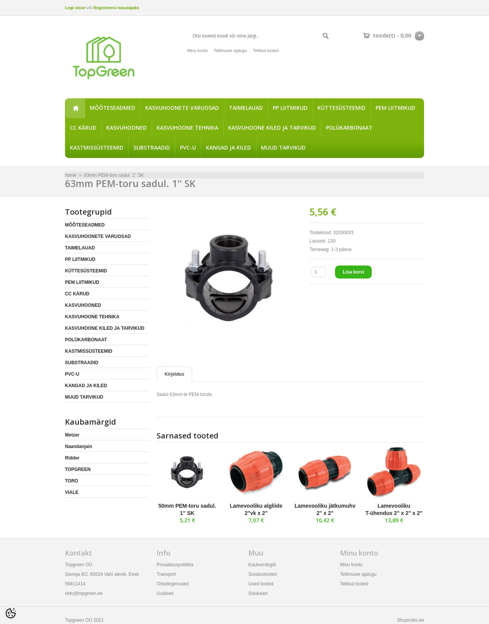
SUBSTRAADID (151, 147)
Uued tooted (260, 584)
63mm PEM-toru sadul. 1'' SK (114, 175)
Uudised (165, 593)
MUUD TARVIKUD (283, 147)
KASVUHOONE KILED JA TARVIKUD (272, 127)
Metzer (72, 435)
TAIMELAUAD (246, 107)
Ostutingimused (172, 584)
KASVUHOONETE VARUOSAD (182, 107)
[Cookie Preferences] (11, 613)
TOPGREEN (78, 469)
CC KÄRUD (83, 127)
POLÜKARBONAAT (349, 127)
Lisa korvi (353, 272)
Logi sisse (75, 7)
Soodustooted (262, 574)
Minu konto (197, 50)
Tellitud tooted (266, 50)
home (75, 108)
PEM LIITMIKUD (395, 107)
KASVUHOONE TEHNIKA (187, 127)
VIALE (71, 492)
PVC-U (188, 147)
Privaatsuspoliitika (175, 564)
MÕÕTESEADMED (112, 107)
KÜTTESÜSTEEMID (341, 107)
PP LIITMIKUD (290, 107)
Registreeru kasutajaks (116, 7)
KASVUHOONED (126, 127)
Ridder (72, 458)
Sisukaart (257, 593)
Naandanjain (78, 446)
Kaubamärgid (261, 564)
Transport (166, 574)
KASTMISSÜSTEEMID (96, 147)
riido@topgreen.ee (84, 593)
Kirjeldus (174, 374)
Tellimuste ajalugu (230, 50)
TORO (71, 481)
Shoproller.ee (410, 620)
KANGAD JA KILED (228, 147)
